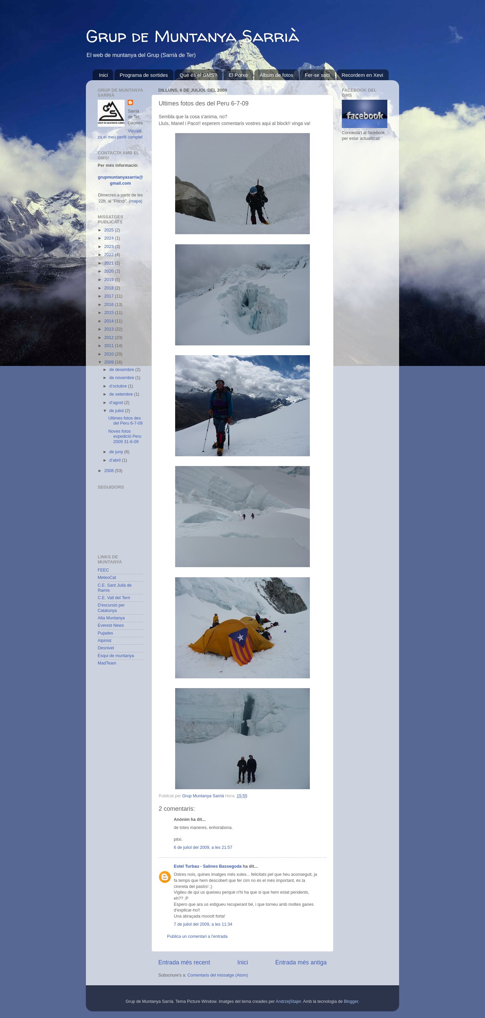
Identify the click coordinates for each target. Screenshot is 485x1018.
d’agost (116, 402)
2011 (109, 345)
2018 (109, 288)
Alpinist (104, 640)
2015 (109, 312)
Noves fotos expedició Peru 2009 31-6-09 (124, 436)
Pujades (105, 633)
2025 (109, 230)
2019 (109, 279)
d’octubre (118, 386)
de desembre (122, 369)
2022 (109, 254)
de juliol (117, 410)
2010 (109, 354)
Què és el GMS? (198, 75)
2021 (109, 263)
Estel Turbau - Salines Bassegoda (207, 866)
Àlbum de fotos (276, 75)
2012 (109, 337)
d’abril (115, 460)
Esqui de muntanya (116, 655)
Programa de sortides (144, 75)
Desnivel (106, 648)
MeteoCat (107, 577)
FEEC (103, 570)
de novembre (122, 377)
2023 (109, 246)
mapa (135, 201)
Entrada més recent (184, 962)
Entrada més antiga (301, 962)
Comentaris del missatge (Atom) (217, 975)
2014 (109, 321)
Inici (103, 75)
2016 (109, 304)
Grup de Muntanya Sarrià (192, 36)
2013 (109, 329)
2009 (109, 362)
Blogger (351, 1001)
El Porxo (238, 75)
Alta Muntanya (111, 618)
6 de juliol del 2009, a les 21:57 (203, 847)
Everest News (111, 625)
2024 (109, 238)
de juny (116, 452)
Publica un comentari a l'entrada (197, 936)
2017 (109, 296)
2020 (109, 271)
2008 (109, 470)
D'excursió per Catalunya (111, 608)
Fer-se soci (317, 75)
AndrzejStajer (288, 1001)
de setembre (121, 394)
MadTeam (107, 663)
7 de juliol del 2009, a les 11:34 (203, 924)
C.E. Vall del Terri (114, 597)
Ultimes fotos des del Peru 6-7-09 (125, 421)
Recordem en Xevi (362, 75)
